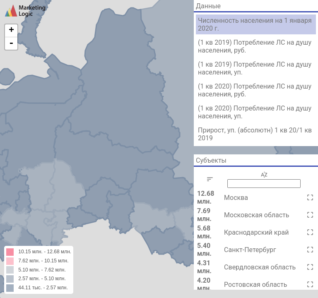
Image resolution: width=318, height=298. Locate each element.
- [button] (11, 43)
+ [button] (11, 30)
